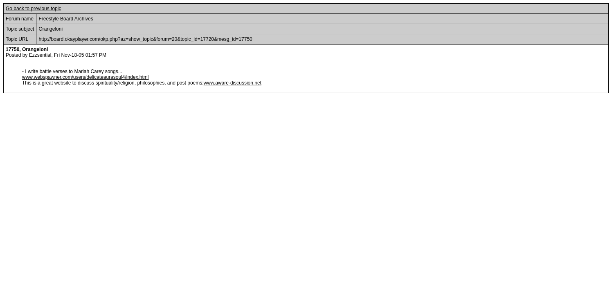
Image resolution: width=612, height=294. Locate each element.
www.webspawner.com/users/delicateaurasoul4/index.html (85, 77)
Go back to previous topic (33, 8)
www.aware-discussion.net (232, 83)
